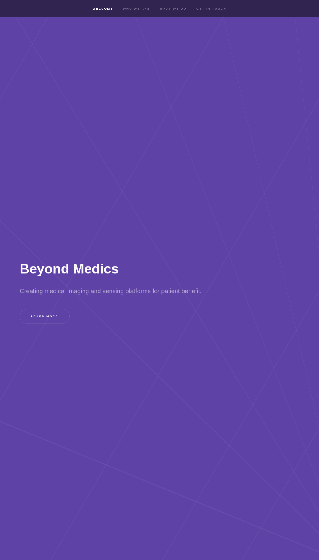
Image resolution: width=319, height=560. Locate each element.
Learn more (44, 316)
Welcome (103, 13)
